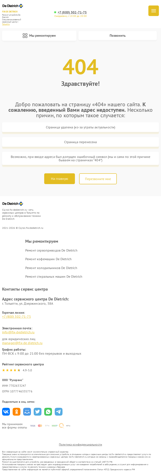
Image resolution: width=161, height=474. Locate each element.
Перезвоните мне (98, 179)
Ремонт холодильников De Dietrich (51, 268)
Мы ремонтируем (39, 35)
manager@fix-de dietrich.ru (22, 343)
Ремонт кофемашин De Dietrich (48, 259)
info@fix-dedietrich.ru (18, 332)
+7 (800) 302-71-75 (72, 12)
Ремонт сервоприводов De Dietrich (51, 250)
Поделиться (6, 412)
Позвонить (118, 35)
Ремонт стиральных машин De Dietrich (53, 276)
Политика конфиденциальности (80, 444)
